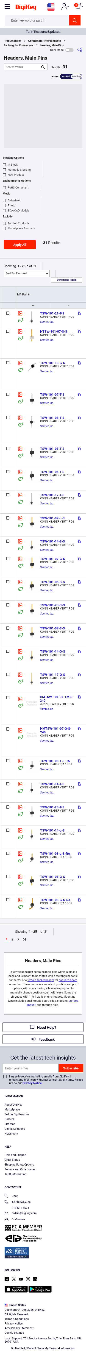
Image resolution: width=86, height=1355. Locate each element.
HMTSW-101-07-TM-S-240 (57, 698)
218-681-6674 (17, 1208)
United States (15, 1305)
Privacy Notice (32, 1083)
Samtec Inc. (47, 321)
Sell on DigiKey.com (17, 1114)
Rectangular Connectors (18, 45)
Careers (9, 1119)
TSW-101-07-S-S (52, 628)
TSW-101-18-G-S (52, 363)
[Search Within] (22, 67)
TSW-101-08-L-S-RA (55, 853)
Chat (11, 1196)
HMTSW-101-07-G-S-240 (55, 730)
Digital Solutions (15, 1128)
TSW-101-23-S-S (52, 605)
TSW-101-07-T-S (52, 394)
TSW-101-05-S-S (52, 582)
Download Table (66, 279)
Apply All (19, 245)
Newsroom (11, 1133)
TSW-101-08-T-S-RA (55, 761)
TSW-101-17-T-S (52, 495)
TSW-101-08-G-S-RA (55, 900)
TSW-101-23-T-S (52, 807)
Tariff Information (15, 1174)
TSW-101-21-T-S (52, 313)
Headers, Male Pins (52, 45)
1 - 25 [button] (21, 266)
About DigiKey (13, 1104)
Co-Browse (15, 1220)
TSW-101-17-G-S (52, 674)
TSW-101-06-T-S (52, 472)
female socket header (41, 980)
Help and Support (15, 1155)
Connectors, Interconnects (44, 40)
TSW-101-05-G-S (52, 877)
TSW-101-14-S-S (52, 541)
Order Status (12, 1159)
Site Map (10, 1124)
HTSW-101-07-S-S (53, 331)
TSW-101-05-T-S (52, 449)
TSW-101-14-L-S (52, 830)
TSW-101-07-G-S (52, 559)
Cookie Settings (14, 1332)
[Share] (79, 50)
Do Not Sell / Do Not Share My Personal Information (43, 1348)
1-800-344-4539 (18, 1202)
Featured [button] (16, 273)
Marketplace (12, 1109)
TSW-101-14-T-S (52, 784)
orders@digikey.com (21, 1213)
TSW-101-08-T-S (52, 418)
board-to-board (68, 980)
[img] (26, 8)
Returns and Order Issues (20, 1169)
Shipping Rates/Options (19, 1164)
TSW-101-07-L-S (52, 518)
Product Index (12, 40)
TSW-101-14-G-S (52, 651)
